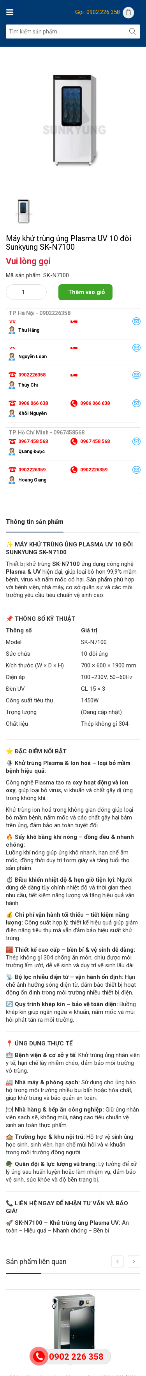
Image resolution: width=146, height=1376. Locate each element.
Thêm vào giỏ (86, 292)
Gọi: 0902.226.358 (97, 12)
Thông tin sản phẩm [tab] (34, 521)
